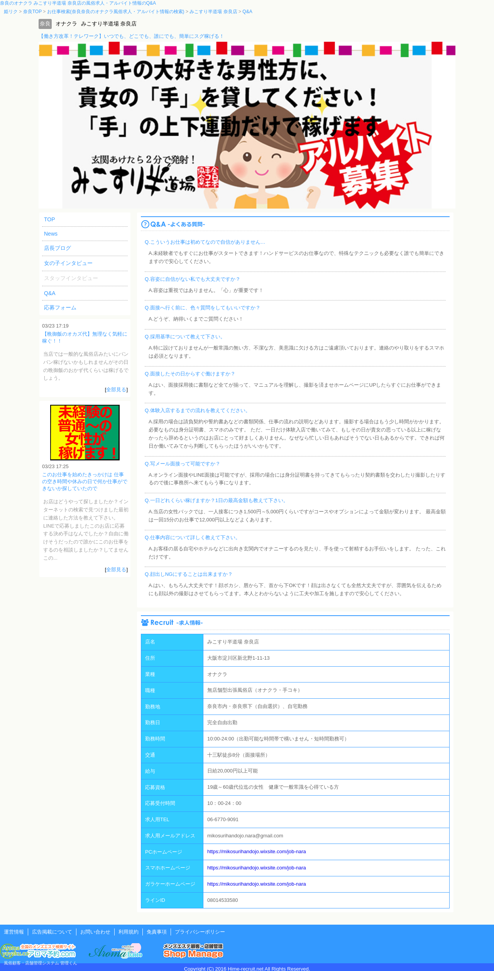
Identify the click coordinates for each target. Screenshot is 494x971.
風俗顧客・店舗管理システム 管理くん (40, 963)
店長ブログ (57, 248)
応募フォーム (60, 307)
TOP (49, 219)
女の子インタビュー (68, 263)
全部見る (116, 389)
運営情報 (14, 932)
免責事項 (157, 932)
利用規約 (128, 932)
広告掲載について (52, 932)
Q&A (50, 293)
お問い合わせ (95, 932)
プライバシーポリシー (200, 932)
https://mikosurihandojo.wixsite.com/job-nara (256, 851)
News (51, 234)
